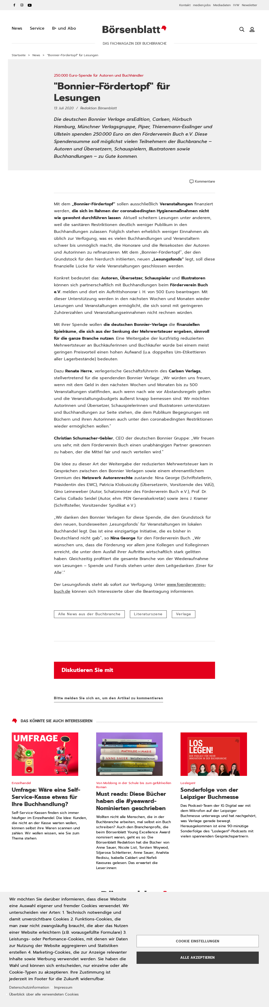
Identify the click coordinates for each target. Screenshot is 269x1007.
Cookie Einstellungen (197, 941)
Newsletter (249, 5)
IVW (236, 5)
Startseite (19, 55)
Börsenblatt (134, 29)
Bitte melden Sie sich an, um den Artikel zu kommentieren (108, 698)
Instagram (22, 5)
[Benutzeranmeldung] (252, 29)
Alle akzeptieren (197, 957)
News (36, 55)
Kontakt (184, 5)
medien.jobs (202, 5)
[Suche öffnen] (242, 29)
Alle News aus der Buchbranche (89, 614)
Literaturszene (148, 614)
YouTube (29, 5)
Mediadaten (222, 5)
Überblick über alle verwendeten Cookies (44, 994)
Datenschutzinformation (29, 987)
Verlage (183, 614)
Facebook (14, 5)
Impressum (63, 987)
